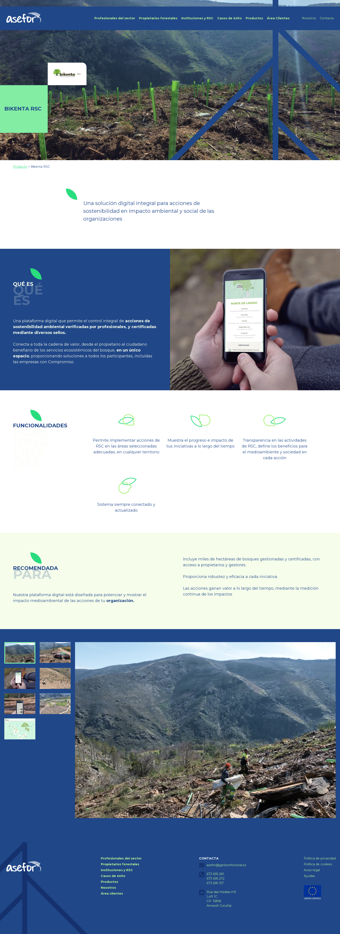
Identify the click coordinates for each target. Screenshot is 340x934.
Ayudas (309, 876)
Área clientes (112, 893)
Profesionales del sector (114, 18)
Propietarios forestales (158, 18)
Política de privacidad (320, 858)
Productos (254, 18)
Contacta (327, 18)
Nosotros (309, 18)
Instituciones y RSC (197, 18)
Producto (20, 167)
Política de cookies (318, 864)
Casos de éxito (229, 18)
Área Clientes (278, 18)
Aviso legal (312, 870)
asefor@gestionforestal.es (226, 865)
